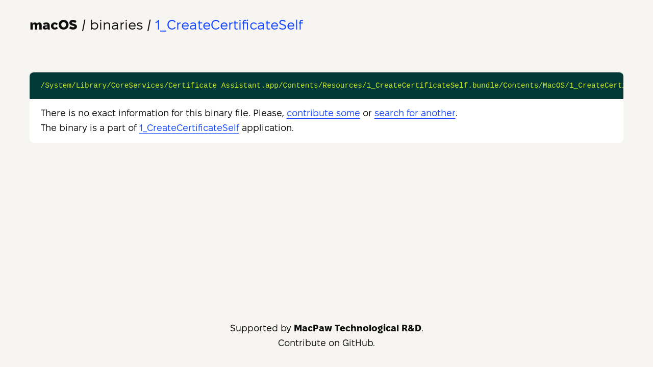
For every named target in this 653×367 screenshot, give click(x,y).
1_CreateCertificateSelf (189, 128)
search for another (415, 113)
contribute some (323, 113)
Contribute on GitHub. (326, 343)
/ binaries (86, 24)
